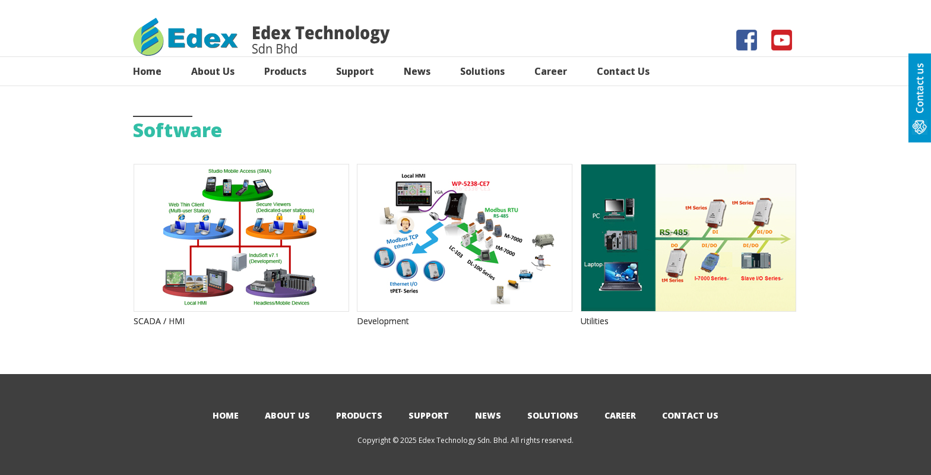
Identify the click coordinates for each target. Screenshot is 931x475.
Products (359, 415)
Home (226, 415)
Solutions (552, 415)
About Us (287, 415)
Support (428, 415)
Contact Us (690, 415)
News (488, 415)
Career (620, 415)
